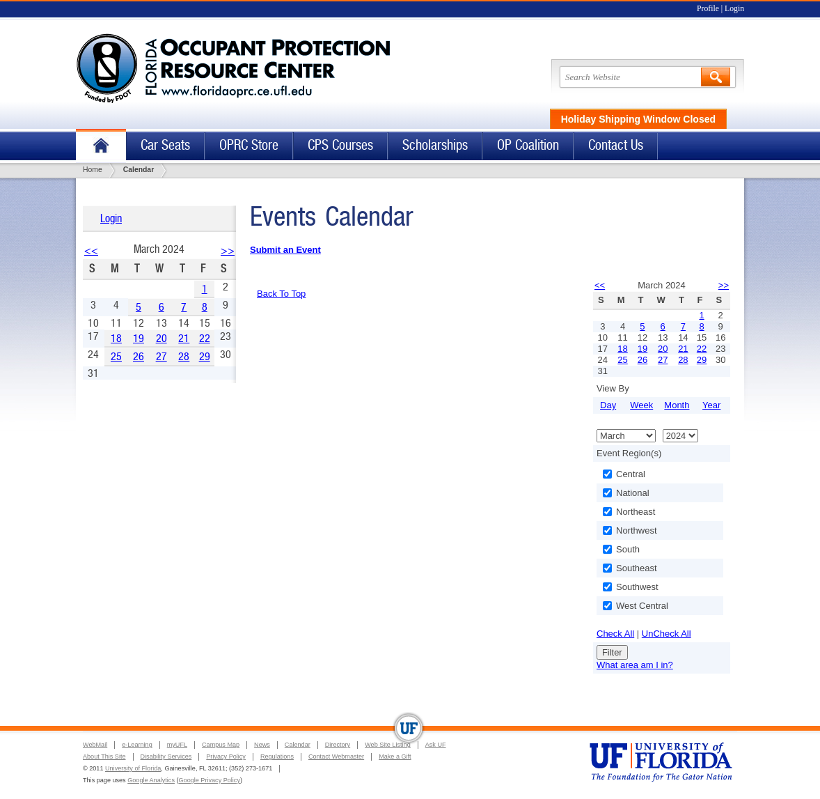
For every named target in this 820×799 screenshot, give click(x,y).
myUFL (177, 744)
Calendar (297, 744)
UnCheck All (666, 633)
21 (183, 338)
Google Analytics (151, 780)
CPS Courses (340, 145)
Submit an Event (285, 250)
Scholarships (435, 145)
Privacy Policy (226, 756)
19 (138, 338)
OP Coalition (528, 145)
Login (734, 8)
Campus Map (220, 744)
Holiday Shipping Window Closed (638, 119)
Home (101, 146)
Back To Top (281, 293)
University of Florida (133, 768)
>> (228, 250)
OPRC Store (248, 145)
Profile (708, 8)
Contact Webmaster (336, 756)
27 (161, 356)
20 (161, 338)
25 (116, 356)
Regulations (277, 756)
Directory (337, 744)
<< (91, 250)
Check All (615, 633)
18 (116, 338)
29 (204, 356)
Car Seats (165, 145)
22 (204, 338)
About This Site (104, 756)
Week (641, 405)
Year (711, 405)
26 (138, 356)
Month (676, 405)
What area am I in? (635, 665)
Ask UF (435, 744)
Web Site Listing (388, 744)
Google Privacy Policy (209, 780)
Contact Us (615, 145)
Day (608, 405)
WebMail (95, 744)
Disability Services (166, 756)
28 (183, 356)
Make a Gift (395, 756)
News (262, 744)
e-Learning (137, 744)
